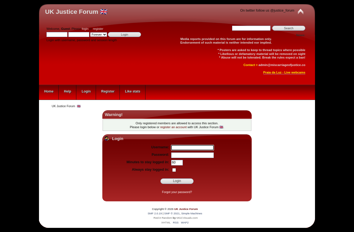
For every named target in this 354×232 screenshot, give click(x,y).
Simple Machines (191, 213)
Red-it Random (162, 217)
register (98, 28)
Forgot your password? (177, 192)
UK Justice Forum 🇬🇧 (76, 11)
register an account (173, 127)
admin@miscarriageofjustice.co (282, 65)
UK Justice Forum (186, 208)
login (85, 28)
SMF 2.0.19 (155, 213)
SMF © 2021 (172, 213)
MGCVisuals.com (187, 217)
